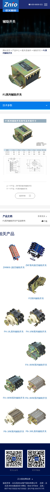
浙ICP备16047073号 (36, 489)
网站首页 (6, 50)
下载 (44, 221)
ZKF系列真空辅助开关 (24, 186)
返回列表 (25, 196)
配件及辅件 (26, 50)
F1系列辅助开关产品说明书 (14, 221)
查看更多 (42, 216)
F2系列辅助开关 (21, 189)
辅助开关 (37, 50)
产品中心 (16, 50)
